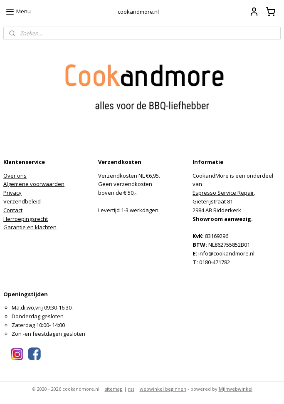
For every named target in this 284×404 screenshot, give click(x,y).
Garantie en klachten (30, 227)
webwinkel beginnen (163, 389)
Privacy (12, 192)
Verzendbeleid (22, 201)
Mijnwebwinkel (235, 389)
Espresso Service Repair (223, 192)
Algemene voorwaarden (33, 184)
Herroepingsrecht (25, 219)
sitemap (114, 389)
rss (131, 389)
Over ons (15, 175)
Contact (12, 210)
